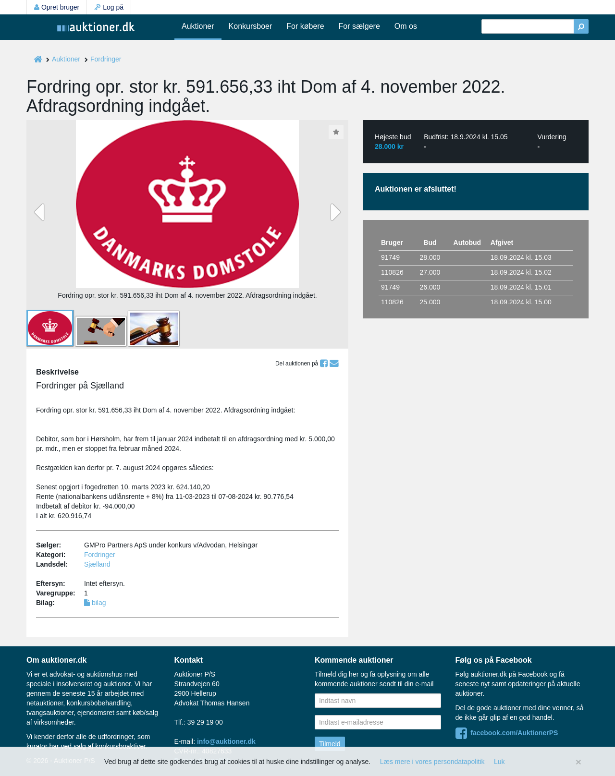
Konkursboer (250, 26)
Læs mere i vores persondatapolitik (432, 761)
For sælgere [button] (359, 26)
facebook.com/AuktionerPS (506, 733)
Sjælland (97, 564)
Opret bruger (56, 7)
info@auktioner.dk (226, 741)
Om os (405, 26)
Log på (108, 7)
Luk (499, 761)
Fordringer (106, 59)
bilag (95, 602)
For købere (305, 26)
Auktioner (198, 26)
